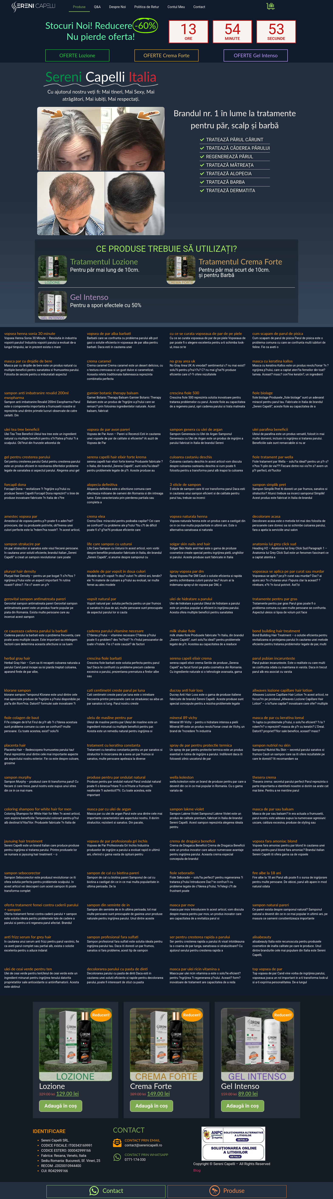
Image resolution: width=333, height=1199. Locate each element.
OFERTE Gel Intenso (256, 55)
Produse (79, 7)
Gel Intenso (89, 297)
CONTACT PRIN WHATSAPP (146, 1155)
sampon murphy (17, 777)
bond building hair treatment (276, 630)
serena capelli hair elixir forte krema (116, 457)
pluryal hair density (20, 571)
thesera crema (264, 777)
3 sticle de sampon (185, 484)
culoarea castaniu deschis (191, 457)
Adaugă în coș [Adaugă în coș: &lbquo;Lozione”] (60, 1106)
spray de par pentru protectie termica (201, 745)
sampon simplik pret (269, 484)
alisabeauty (262, 937)
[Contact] (94, 1190)
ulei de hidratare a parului (191, 598)
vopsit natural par (101, 598)
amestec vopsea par (20, 516)
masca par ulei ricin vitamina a (195, 969)
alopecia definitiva (102, 484)
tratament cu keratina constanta (113, 745)
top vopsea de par (267, 969)
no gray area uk (182, 361)
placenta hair (15, 745)
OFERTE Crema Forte (167, 55)
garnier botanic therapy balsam (112, 392)
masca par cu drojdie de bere (28, 361)
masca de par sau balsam (273, 809)
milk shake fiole (182, 630)
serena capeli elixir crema (191, 658)
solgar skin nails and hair (190, 543)
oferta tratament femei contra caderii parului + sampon (41, 907)
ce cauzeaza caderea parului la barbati (35, 630)
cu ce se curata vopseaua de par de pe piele (206, 333)
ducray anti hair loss (186, 690)
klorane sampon (17, 690)
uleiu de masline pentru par (110, 717)
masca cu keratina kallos (273, 361)
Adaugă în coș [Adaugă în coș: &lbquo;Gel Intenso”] (242, 1106)
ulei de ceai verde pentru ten (28, 969)
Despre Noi (117, 7)
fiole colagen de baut (21, 717)
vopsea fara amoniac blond (275, 841)
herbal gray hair (17, 658)
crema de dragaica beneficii (192, 841)
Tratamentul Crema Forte (240, 261)
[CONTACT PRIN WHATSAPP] (117, 1157)
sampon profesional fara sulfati (112, 937)
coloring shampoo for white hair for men (37, 809)
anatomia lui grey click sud (274, 543)
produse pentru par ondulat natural (116, 777)
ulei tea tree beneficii (21, 429)
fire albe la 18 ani (267, 872)
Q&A (97, 7)
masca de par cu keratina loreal (278, 717)
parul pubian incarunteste (274, 658)
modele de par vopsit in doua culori (116, 571)
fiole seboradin (182, 872)
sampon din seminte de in (108, 904)
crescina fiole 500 (184, 392)
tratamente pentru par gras (275, 598)
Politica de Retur (146, 7)
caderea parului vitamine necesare (115, 630)
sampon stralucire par (22, 543)
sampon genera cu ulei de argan (196, 429)
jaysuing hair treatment (23, 841)
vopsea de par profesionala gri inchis (117, 841)
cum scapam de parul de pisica (278, 333)
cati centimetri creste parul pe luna (116, 690)
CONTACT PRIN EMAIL (142, 1140)
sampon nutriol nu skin (272, 745)
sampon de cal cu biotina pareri (113, 872)
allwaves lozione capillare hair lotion (282, 690)
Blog (196, 1170)
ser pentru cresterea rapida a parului (200, 937)
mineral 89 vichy (183, 717)
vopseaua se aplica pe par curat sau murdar (288, 571)
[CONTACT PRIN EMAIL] (117, 1143)
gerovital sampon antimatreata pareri (35, 598)
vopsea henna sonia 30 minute (29, 333)
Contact (199, 7)
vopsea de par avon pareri (108, 429)
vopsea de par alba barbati (109, 333)
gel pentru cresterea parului (27, 457)
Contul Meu (176, 7)
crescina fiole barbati (104, 658)
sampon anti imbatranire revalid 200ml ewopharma (36, 395)
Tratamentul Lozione (104, 261)
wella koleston (182, 777)
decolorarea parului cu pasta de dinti (117, 969)
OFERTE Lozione (77, 55)
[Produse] (214, 1190)
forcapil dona (15, 484)
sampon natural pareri (271, 904)
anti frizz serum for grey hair (27, 937)
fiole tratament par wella (273, 457)
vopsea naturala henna (188, 516)
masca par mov (182, 904)
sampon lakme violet (187, 809)
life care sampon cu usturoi (109, 543)
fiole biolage (263, 392)
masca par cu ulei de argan (109, 809)
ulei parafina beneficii (270, 429)
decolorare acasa (267, 516)
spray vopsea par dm (187, 571)
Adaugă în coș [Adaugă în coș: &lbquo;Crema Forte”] (151, 1106)
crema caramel (99, 361)
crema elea (96, 516)
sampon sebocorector (22, 872)
